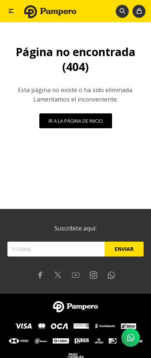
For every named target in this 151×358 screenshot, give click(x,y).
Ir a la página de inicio (76, 120)
